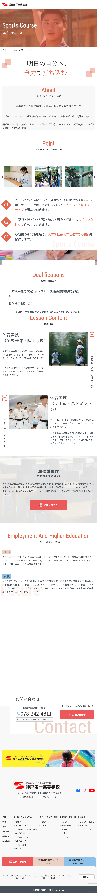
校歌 (17, 875)
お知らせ (6, 831)
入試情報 (81, 817)
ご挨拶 (64, 821)
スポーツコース (21, 825)
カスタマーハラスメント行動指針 (61, 875)
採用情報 (6, 841)
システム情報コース (23, 844)
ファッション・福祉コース (26, 829)
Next (94, 176)
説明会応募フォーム (48, 861)
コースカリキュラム (16, 50)
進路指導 (46, 875)
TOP (4, 50)
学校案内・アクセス (68, 817)
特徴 (4, 821)
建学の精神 (66, 825)
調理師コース (20, 841)
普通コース (20, 848)
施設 (4, 826)
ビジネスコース (21, 837)
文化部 (44, 825)
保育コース (20, 821)
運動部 (44, 821)
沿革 (63, 833)
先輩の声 (83, 825)
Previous (2, 176)
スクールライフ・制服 (48, 817)
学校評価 (38, 875)
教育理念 (65, 829)
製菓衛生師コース (22, 833)
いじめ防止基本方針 (27, 875)
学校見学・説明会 (87, 821)
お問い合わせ (77, 716)
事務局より (7, 836)
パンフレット (85, 829)
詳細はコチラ (48, 505)
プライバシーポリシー (8, 875)
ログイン (86, 875)
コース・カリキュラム (23, 817)
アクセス (65, 837)
